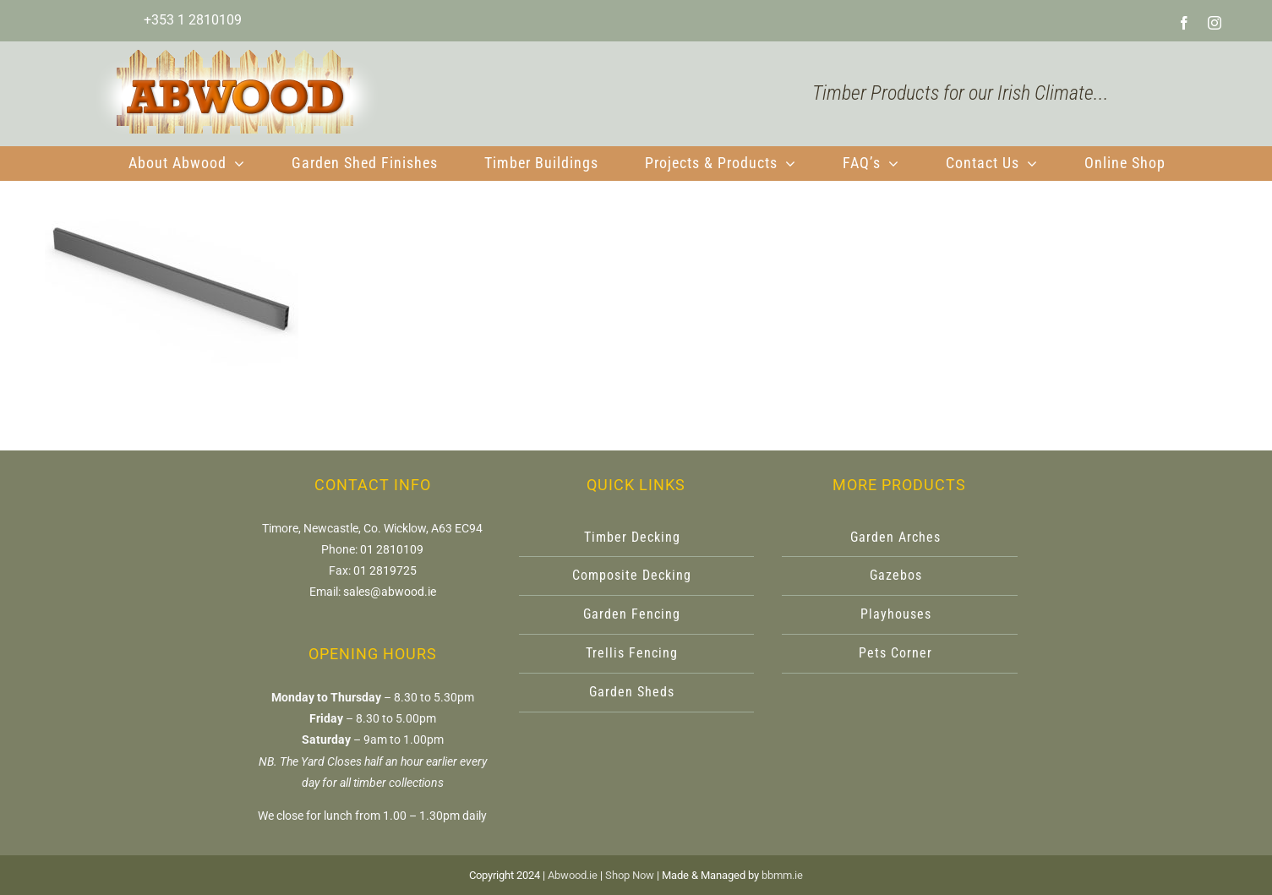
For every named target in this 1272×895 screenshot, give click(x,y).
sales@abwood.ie (389, 591)
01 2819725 (385, 570)
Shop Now (629, 875)
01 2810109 (391, 549)
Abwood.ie (573, 875)
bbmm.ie (782, 875)
